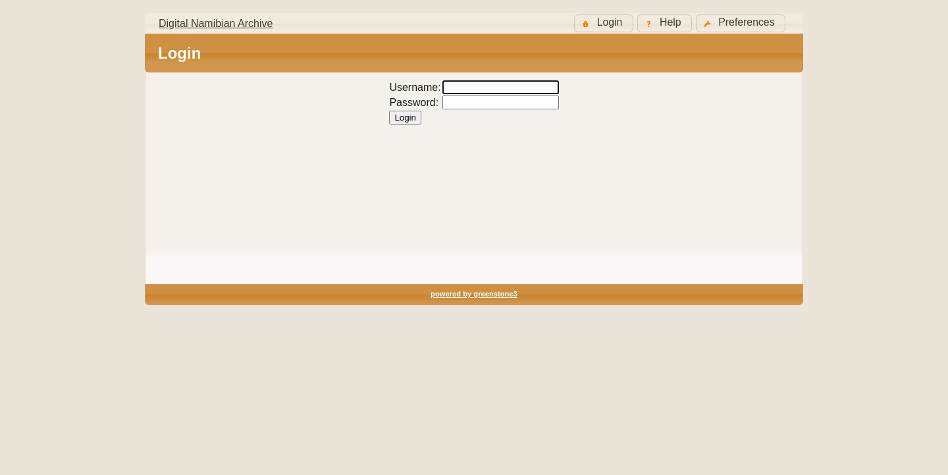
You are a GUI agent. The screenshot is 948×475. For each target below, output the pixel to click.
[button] (740, 23)
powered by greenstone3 (474, 294)
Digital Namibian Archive (216, 23)
